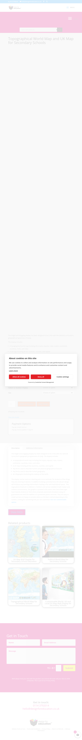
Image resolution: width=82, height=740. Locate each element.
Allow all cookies (19, 377)
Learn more (13, 371)
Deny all (41, 377)
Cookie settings (63, 377)
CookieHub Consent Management (44, 382)
